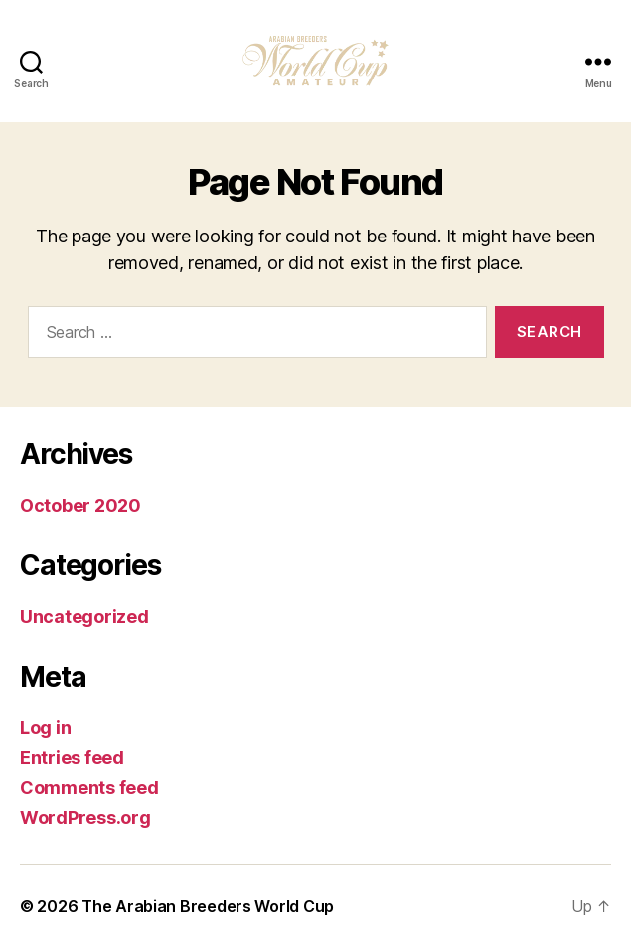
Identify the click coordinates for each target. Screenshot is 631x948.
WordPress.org (85, 817)
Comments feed (89, 787)
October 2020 (80, 505)
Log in (45, 727)
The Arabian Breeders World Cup (207, 906)
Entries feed (72, 757)
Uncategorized (84, 616)
